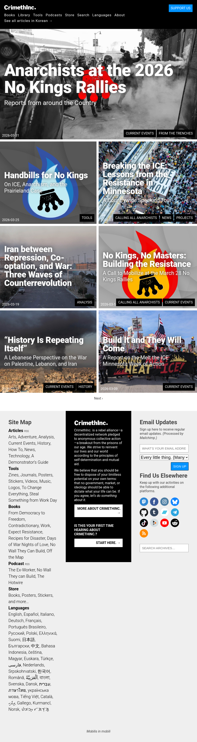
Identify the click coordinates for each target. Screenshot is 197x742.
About (119, 15)
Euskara (31, 658)
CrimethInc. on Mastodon (144, 501)
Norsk (13, 709)
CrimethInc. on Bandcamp (164, 512)
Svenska (16, 683)
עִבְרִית (44, 683)
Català (46, 696)
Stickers (15, 481)
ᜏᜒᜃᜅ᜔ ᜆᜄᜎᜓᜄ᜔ (35, 709)
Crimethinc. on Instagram (164, 501)
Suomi (14, 639)
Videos (31, 481)
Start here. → (108, 543)
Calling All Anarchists (136, 218)
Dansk (31, 683)
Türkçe (46, 658)
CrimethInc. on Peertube (154, 523)
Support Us (180, 8)
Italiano (47, 614)
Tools (38, 15)
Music (45, 481)
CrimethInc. (20, 7)
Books (9, 15)
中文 (35, 645)
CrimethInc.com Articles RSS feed (144, 533)
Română (16, 677)
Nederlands (33, 664)
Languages (101, 15)
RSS (26, 431)
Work (45, 525)
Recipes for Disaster (26, 538)
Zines (13, 474)
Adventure (27, 436)
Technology (18, 455)
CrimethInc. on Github (144, 512)
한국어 (44, 671)
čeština (35, 652)
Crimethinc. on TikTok (144, 523)
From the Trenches (176, 133)
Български (18, 645)
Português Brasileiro (27, 626)
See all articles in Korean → (28, 21)
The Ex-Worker (21, 569)
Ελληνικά (47, 633)
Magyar (15, 658)
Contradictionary (23, 525)
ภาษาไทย (17, 690)
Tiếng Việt (29, 696)
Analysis (84, 302)
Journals (28, 474)
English (15, 614)
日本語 (28, 639)
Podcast (16, 563)
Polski (31, 633)
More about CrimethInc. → (99, 511)
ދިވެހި (11, 702)
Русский (16, 633)
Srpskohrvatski (22, 671)
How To (15, 449)
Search (83, 15)
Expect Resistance (25, 531)
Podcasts (54, 15)
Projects (184, 218)
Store (69, 15)
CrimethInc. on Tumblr (154, 512)
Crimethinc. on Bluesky (175, 501)
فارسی (14, 664)
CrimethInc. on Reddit (175, 523)
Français (33, 620)
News (166, 218)
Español (31, 614)
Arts (12, 436)
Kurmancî (41, 702)
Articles (15, 430)
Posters (45, 474)
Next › (98, 398)
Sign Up (179, 466)
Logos (14, 487)
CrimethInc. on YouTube (164, 523)
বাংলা (45, 677)
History (85, 387)
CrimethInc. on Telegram (175, 512)
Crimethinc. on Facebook (154, 501)
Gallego (24, 702)
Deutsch (16, 620)
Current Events (140, 133)
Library (24, 15)
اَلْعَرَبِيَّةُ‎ (32, 677)
